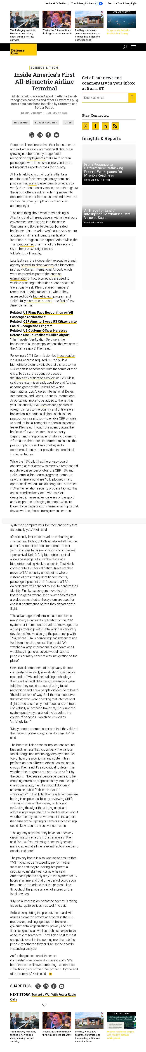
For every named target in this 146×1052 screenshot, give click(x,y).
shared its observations (37, 265)
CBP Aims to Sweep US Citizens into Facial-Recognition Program (43, 324)
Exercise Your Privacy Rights (123, 3)
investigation (66, 355)
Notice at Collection (56, 3)
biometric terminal (39, 301)
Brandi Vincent (31, 113)
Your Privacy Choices (87, 3)
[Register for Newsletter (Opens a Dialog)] (132, 97)
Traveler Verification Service (35, 378)
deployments (36, 158)
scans (33, 183)
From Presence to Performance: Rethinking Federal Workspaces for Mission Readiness (103, 169)
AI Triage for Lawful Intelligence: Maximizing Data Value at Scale (107, 214)
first (62, 301)
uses (43, 405)
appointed (27, 244)
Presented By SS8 (93, 222)
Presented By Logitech (97, 180)
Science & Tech (44, 67)
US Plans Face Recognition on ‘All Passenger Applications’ (41, 315)
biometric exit (43, 296)
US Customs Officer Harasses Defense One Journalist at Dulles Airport (40, 333)
